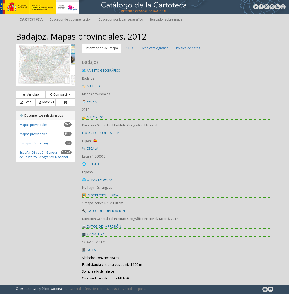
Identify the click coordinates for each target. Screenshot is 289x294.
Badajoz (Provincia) (33, 143)
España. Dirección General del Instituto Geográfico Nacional (43, 154)
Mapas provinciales (33, 124)
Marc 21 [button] (46, 102)
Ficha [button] (25, 102)
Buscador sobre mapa (166, 19)
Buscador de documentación (70, 19)
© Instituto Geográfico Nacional (39, 289)
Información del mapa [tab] (102, 48)
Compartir (60, 94)
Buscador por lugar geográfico (120, 19)
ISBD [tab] (129, 48)
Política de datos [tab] (188, 48)
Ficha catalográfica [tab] (154, 48)
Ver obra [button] (31, 94)
